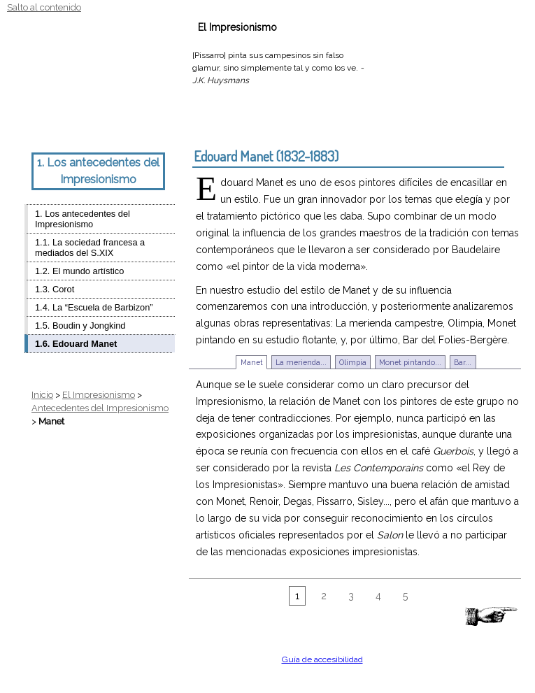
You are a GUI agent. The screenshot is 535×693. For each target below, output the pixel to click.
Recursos (387, 27)
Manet (252, 362)
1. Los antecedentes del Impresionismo (82, 218)
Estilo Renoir (95, 123)
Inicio (42, 395)
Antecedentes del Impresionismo (100, 408)
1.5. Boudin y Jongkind (80, 325)
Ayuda (442, 27)
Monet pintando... (410, 362)
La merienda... (301, 362)
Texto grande (50, 123)
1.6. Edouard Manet (76, 343)
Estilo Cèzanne (123, 123)
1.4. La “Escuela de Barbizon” (94, 307)
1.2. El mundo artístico (79, 271)
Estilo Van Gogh (151, 123)
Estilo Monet (80, 123)
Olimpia (352, 362)
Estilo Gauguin (137, 123)
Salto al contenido (44, 7)
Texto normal (31, 123)
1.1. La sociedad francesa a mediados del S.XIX (90, 247)
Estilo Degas (109, 123)
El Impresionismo (98, 395)
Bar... (462, 362)
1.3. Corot (54, 289)
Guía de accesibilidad (322, 659)
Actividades (321, 27)
